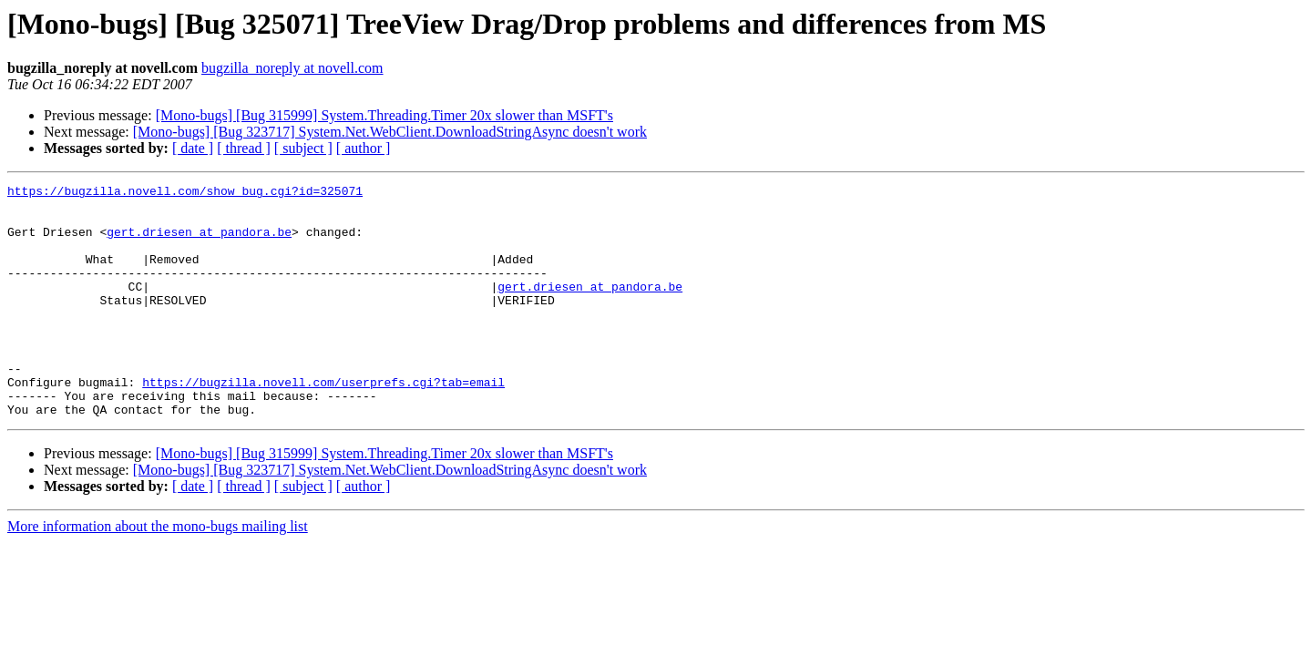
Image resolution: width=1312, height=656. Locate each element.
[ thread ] (244, 148)
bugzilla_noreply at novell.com (292, 68)
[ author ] (363, 148)
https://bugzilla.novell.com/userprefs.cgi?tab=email (323, 423)
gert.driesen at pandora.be (199, 242)
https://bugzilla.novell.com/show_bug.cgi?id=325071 (185, 193)
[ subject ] (303, 148)
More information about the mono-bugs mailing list (157, 572)
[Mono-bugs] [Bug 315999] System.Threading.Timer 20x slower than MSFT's (384, 115)
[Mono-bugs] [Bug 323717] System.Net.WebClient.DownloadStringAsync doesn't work (390, 131)
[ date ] (192, 148)
